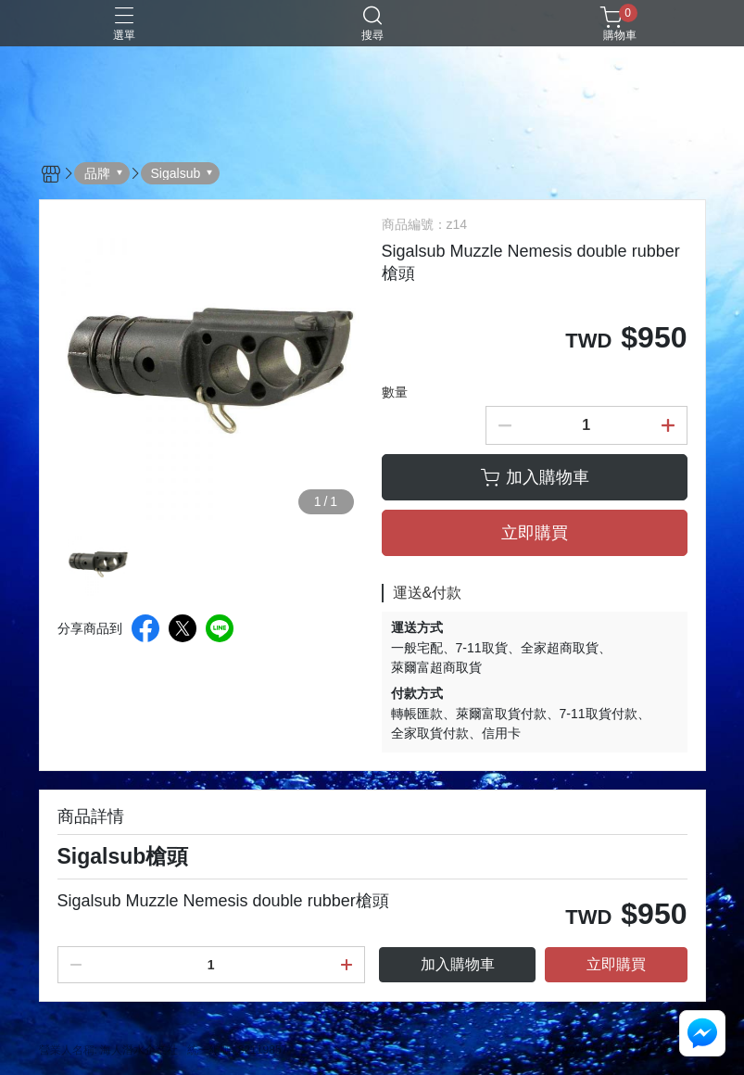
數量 (395, 392)
